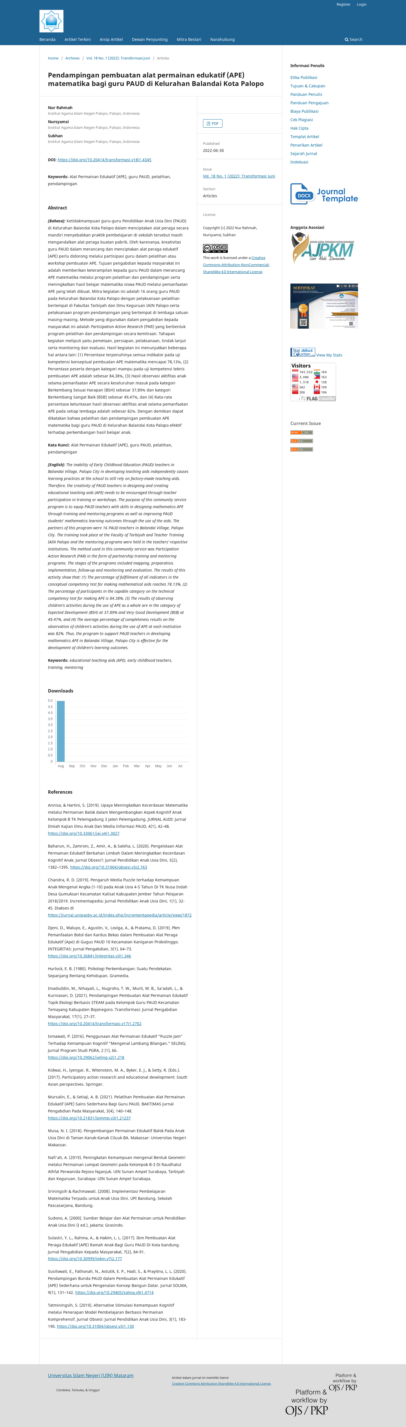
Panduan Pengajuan (309, 102)
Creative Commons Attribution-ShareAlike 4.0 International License (221, 1383)
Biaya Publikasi (304, 111)
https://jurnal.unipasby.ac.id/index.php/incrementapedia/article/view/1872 (120, 915)
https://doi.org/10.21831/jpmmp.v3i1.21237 (89, 1118)
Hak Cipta (299, 128)
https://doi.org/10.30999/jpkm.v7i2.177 (85, 1258)
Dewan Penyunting (150, 39)
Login (362, 4)
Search (354, 39)
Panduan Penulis (306, 94)
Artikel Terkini (78, 39)
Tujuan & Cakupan (307, 86)
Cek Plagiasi (301, 119)
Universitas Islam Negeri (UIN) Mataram (91, 1375)
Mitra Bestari (189, 39)
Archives (72, 58)
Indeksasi (299, 162)
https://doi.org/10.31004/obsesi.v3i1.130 (95, 1326)
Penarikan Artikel (306, 145)
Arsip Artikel (111, 39)
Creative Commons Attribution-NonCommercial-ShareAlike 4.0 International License (236, 264)
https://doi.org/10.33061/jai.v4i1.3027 (84, 833)
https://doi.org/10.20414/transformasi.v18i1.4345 (104, 159)
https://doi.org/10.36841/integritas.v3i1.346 (89, 956)
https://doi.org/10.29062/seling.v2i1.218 (86, 1057)
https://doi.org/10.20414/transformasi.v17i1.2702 (95, 1023)
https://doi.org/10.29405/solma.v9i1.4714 (114, 1292)
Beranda (47, 39)
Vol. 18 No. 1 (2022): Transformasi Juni (118, 58)
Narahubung (222, 39)
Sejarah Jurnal (303, 153)
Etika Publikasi (303, 77)
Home (53, 58)
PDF (215, 123)
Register (343, 4)
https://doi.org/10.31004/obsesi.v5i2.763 (108, 867)
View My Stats (329, 355)
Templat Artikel (304, 136)
